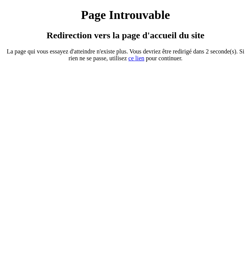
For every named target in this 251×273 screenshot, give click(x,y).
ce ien (136, 58)
